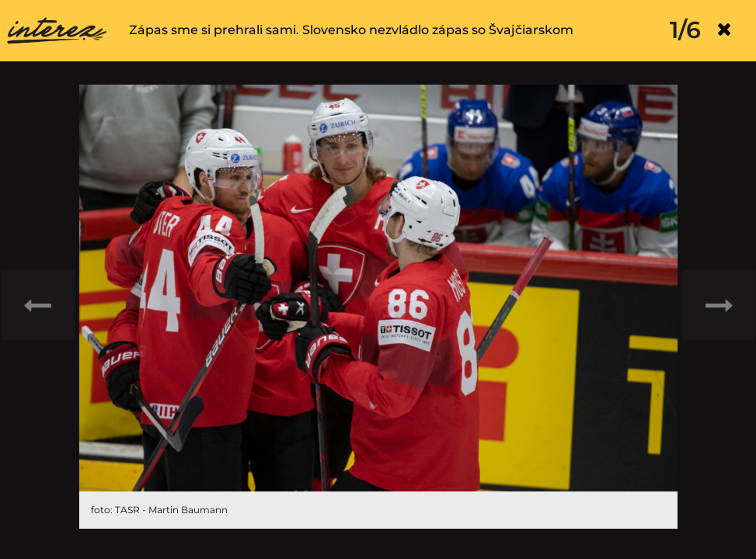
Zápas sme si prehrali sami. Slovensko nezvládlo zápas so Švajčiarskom (351, 30)
